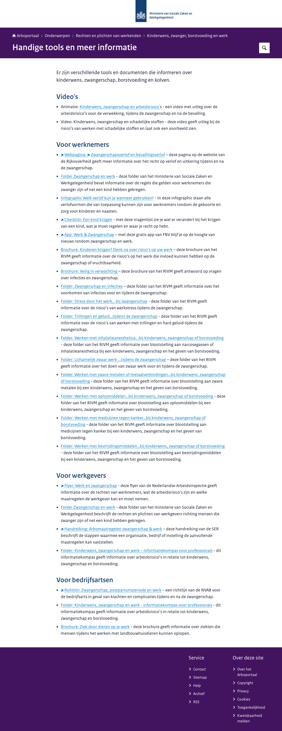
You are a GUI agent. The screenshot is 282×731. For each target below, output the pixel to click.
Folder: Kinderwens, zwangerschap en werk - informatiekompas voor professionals (136, 605)
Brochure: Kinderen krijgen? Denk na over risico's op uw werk (117, 249)
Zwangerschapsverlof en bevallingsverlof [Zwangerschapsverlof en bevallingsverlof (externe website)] (126, 154)
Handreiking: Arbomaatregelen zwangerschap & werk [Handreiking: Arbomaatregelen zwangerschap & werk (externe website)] (111, 529)
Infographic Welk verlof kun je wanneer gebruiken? (107, 198)
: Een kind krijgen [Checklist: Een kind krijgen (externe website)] (86, 219)
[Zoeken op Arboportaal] (264, 48)
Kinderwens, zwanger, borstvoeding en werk (187, 35)
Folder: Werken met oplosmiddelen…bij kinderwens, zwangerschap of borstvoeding (137, 396)
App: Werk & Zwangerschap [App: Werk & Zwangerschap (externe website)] (87, 234)
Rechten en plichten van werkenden (108, 35)
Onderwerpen (57, 35)
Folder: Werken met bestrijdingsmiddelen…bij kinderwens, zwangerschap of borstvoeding (143, 446)
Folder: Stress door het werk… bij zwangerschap (104, 301)
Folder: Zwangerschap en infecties (92, 286)
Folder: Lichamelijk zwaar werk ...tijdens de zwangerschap (113, 359)
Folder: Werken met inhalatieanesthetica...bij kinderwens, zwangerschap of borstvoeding (142, 338)
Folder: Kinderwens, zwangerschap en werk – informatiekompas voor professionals (137, 550)
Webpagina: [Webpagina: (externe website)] (74, 154)
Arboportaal (25, 35)
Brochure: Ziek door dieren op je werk (95, 626)
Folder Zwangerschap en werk (88, 176)
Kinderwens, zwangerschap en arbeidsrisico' (120, 107)
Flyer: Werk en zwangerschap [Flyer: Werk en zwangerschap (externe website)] (89, 485)
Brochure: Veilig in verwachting (89, 271)
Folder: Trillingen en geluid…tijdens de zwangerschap (109, 316)
